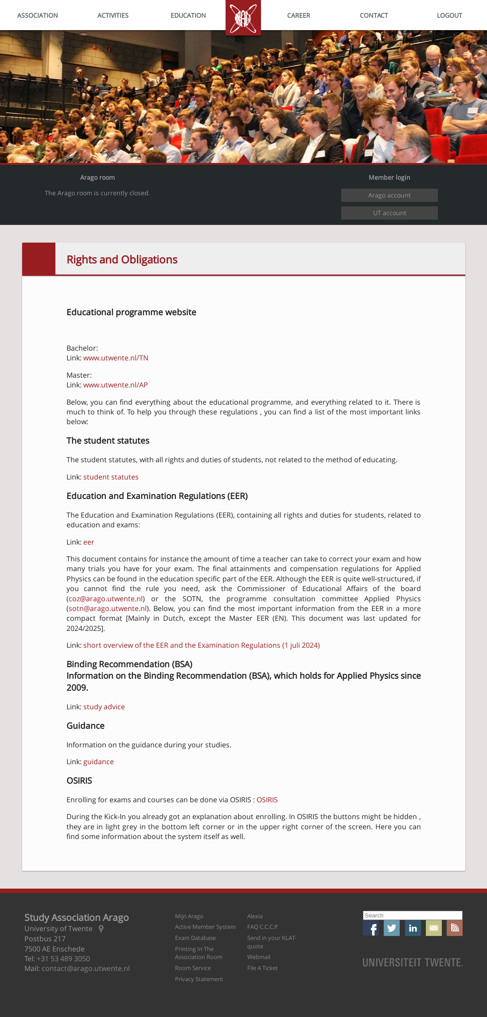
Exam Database (195, 938)
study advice (104, 707)
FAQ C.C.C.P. (262, 927)
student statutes (111, 477)
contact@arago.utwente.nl (86, 968)
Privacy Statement (199, 979)
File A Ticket (262, 968)
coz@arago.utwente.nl (106, 598)
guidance (98, 761)
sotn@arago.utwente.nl (108, 608)
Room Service (193, 968)
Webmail (258, 957)
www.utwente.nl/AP (115, 385)
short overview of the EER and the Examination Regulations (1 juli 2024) (201, 645)
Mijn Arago (189, 916)
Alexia (255, 916)
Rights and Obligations (121, 259)
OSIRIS (267, 799)
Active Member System (205, 927)
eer (88, 542)
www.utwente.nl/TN (115, 358)
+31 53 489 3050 (63, 958)
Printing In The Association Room (198, 953)
